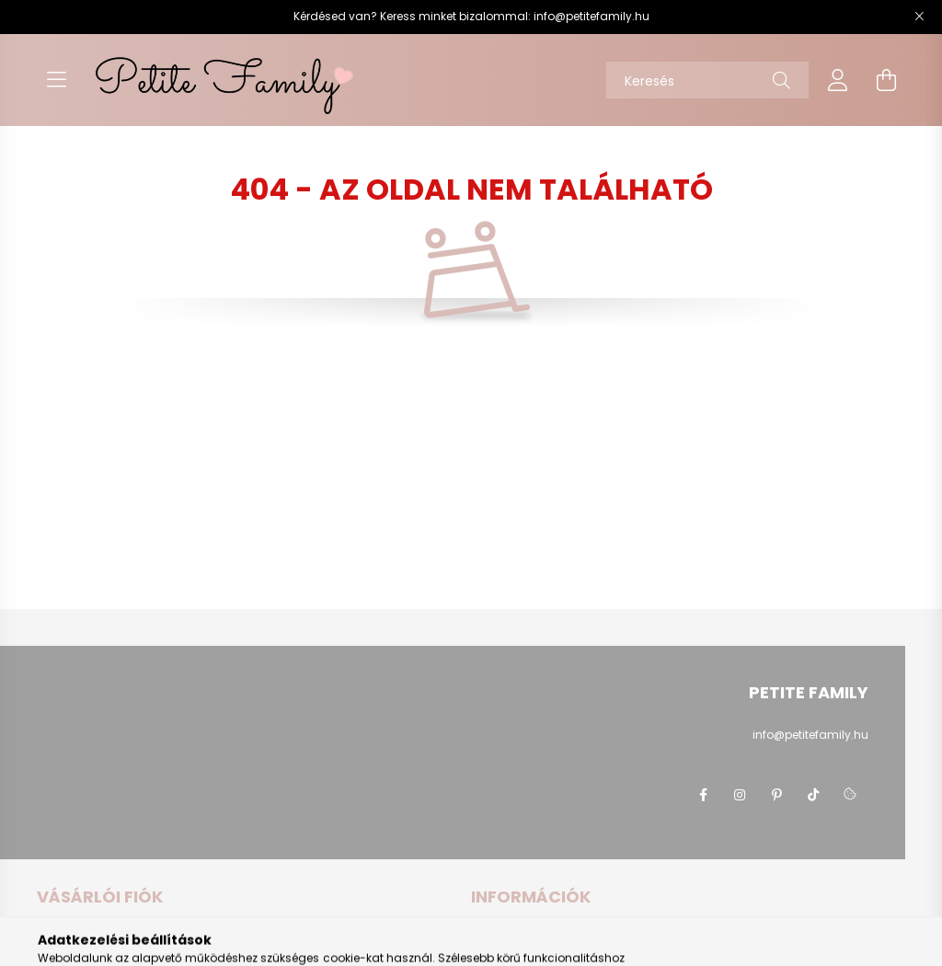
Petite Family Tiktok (813, 794)
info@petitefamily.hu (591, 16)
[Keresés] (707, 80)
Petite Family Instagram (739, 794)
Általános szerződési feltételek (554, 938)
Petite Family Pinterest (776, 794)
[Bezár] (919, 16)
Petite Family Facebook (702, 794)
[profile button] (838, 80)
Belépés (58, 938)
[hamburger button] (56, 80)
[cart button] (885, 80)
